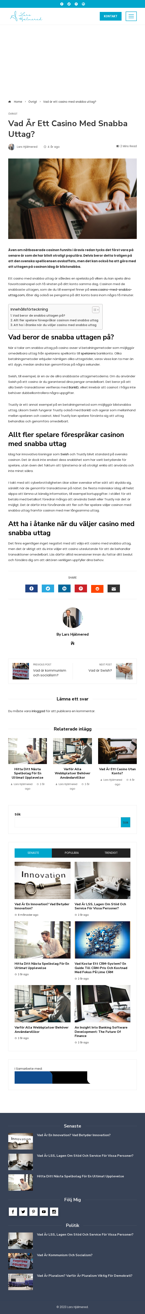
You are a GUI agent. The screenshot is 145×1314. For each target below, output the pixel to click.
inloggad (38, 711)
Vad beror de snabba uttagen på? (39, 315)
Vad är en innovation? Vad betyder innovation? (42, 906)
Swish (64, 454)
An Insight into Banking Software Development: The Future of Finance (101, 1031)
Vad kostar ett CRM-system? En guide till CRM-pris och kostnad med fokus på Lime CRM (101, 968)
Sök (18, 814)
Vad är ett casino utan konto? (117, 771)
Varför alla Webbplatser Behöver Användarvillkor (72, 773)
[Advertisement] (72, 62)
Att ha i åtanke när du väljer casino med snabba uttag (55, 325)
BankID (74, 387)
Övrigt (12, 114)
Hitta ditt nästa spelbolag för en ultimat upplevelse (27, 773)
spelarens (88, 353)
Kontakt (110, 16)
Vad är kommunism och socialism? (50, 670)
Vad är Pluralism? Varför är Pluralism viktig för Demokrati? (84, 1275)
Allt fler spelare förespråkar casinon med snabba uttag (56, 320)
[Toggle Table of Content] (93, 309)
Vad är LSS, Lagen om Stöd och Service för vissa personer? (100, 906)
